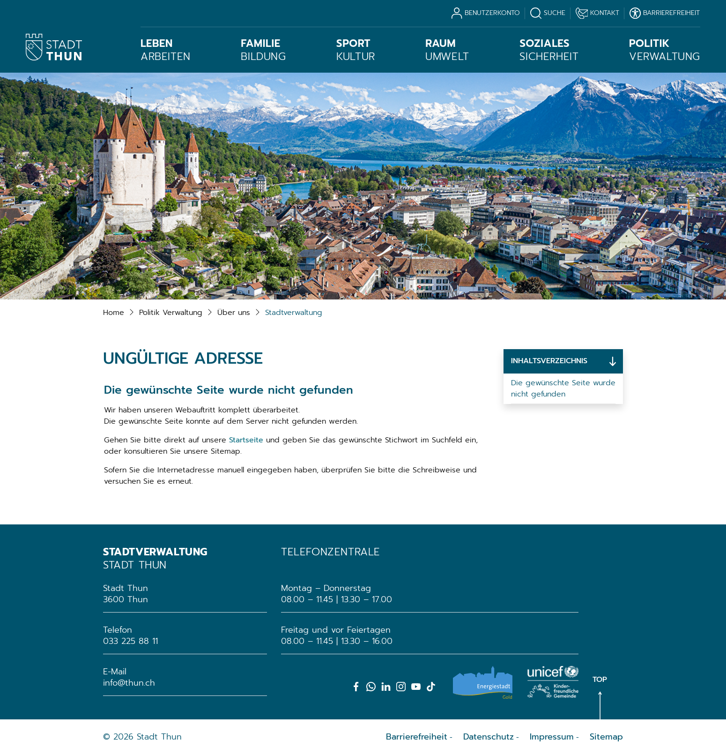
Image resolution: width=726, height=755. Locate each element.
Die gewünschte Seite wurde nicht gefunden (563, 388)
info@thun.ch (129, 682)
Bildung (263, 50)
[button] (170, 312)
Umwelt (447, 50)
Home (113, 312)
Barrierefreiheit (416, 736)
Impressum (552, 736)
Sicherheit (548, 50)
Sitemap (606, 736)
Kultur (355, 50)
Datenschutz (488, 736)
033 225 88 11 (130, 641)
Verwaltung (664, 50)
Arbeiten (166, 50)
